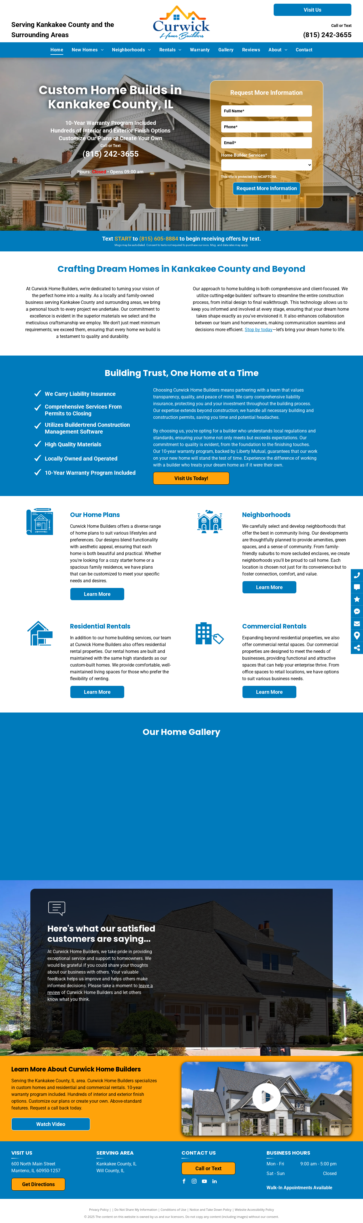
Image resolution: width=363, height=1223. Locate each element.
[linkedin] (214, 1182)
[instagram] (194, 1182)
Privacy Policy (99, 1209)
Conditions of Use (173, 1209)
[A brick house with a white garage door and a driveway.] (182, 833)
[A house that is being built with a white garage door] (187, 775)
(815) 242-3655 (327, 35)
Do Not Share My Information (136, 1209)
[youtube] (204, 1182)
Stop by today (259, 329)
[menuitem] (56, 50)
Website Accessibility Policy (254, 1209)
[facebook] (183, 1182)
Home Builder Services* (244, 155)
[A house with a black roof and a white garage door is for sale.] (93, 775)
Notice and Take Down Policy (211, 1209)
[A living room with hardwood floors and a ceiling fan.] (68, 833)
